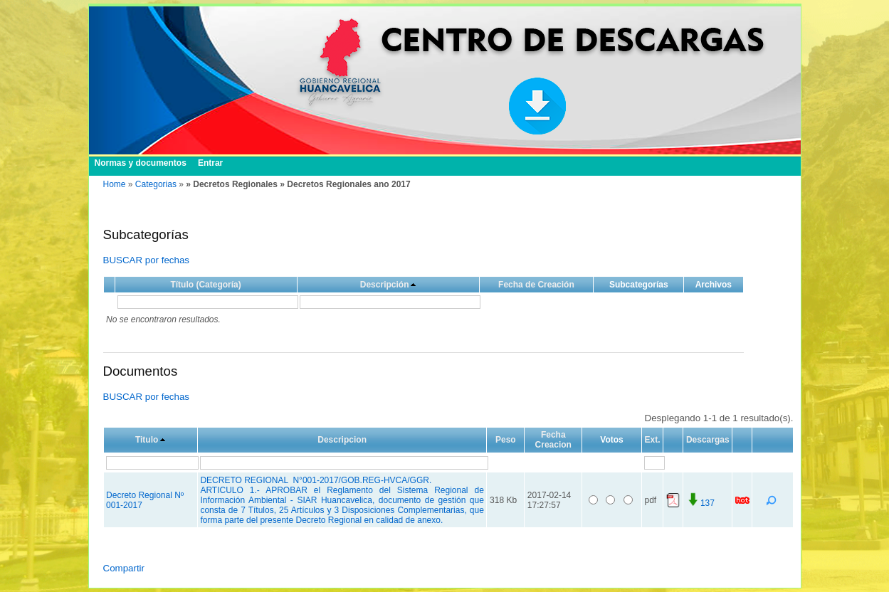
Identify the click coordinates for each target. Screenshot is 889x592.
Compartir (124, 568)
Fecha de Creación (536, 285)
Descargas (708, 440)
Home (114, 184)
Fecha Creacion (553, 440)
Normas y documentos (140, 163)
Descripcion (342, 440)
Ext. (652, 440)
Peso (505, 440)
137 (700, 503)
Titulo (146, 440)
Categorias (156, 184)
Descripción (384, 285)
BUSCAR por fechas (146, 260)
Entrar (210, 163)
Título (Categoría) (205, 285)
